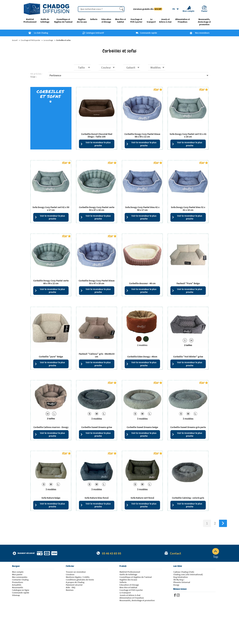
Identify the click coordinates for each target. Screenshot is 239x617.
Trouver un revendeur (76, 571)
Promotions (17, 582)
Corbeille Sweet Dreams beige (142, 427)
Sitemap (16, 595)
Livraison (70, 574)
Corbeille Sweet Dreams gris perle (188, 427)
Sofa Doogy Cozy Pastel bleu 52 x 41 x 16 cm (188, 208)
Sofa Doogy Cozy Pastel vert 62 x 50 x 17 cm (50, 208)
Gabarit (130, 67)
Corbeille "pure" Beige (51, 356)
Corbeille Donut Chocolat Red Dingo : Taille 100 (96, 135)
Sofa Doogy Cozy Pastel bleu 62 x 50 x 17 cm (142, 208)
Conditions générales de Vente (80, 579)
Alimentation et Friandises (182, 20)
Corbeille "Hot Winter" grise (188, 356)
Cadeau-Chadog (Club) (183, 571)
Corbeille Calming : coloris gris (188, 497)
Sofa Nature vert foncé (142, 497)
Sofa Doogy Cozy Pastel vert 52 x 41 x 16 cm (188, 135)
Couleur (106, 67)
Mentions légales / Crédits (77, 577)
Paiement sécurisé (74, 584)
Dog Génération (180, 577)
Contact (175, 553)
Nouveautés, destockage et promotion (204, 22)
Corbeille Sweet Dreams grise (96, 427)
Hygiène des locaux (82, 20)
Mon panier (17, 574)
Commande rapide (20, 592)
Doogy (176, 584)
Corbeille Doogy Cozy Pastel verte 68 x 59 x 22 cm (51, 282)
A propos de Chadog (75, 582)
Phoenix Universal (181, 582)
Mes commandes (19, 577)
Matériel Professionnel (29, 20)
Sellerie (93, 19)
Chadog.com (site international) (188, 574)
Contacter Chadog (20, 579)
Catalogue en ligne (20, 590)
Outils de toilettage (44, 20)
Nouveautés (17, 587)
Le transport (151, 20)
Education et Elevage (106, 20)
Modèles (155, 67)
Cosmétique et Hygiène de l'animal (63, 20)
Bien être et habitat (120, 20)
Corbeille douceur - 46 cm (142, 283)
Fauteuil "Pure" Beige (188, 283)
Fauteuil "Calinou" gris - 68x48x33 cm (96, 355)
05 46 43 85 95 (111, 553)
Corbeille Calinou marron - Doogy (50, 427)
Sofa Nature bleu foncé (97, 497)
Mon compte (17, 571)
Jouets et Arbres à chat (165, 20)
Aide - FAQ (70, 587)
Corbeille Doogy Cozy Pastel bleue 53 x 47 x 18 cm (96, 282)
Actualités (16, 584)
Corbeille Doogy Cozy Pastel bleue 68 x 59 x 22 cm (142, 135)
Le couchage (48, 40)
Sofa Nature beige (50, 497)
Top (215, 553)
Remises (69, 590)
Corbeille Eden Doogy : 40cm (142, 356)
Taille (81, 67)
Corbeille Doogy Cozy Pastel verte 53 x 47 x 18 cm (96, 208)
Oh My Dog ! (178, 579)
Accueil (15, 40)
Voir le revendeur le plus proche (95, 144)
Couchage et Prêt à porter (136, 20)
